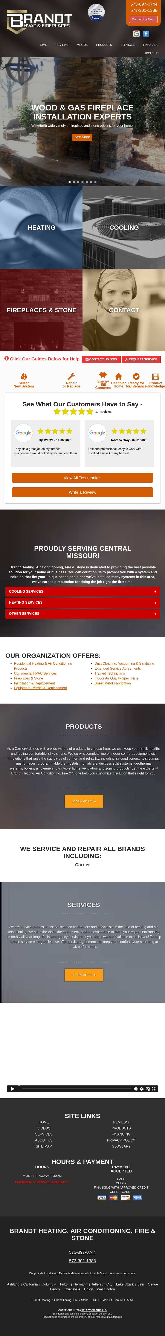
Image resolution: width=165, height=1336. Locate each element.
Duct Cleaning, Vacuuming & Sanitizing (124, 663)
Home (43, 44)
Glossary (121, 1146)
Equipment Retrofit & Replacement (40, 688)
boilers (29, 768)
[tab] (83, 591)
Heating (41, 227)
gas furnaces (26, 763)
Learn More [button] (84, 801)
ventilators (90, 768)
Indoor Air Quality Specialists (116, 678)
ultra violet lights (68, 768)
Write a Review (82, 492)
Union (88, 1289)
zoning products (117, 768)
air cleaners (45, 768)
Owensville (72, 1289)
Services (128, 44)
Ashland (13, 1284)
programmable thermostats (58, 763)
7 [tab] (96, 183)
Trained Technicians (110, 673)
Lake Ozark (125, 1284)
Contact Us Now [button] (143, 19)
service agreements (83, 942)
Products (104, 44)
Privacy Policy (121, 1140)
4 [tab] (83, 183)
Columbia (49, 1284)
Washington (106, 1289)
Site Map (44, 1146)
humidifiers (89, 763)
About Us (151, 53)
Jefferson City (101, 1284)
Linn (141, 1284)
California (30, 1284)
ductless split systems (116, 763)
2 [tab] (75, 183)
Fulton (64, 1284)
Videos (82, 44)
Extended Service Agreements (118, 668)
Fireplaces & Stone (41, 310)
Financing (151, 44)
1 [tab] (71, 183)
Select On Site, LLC (94, 1310)
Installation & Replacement (34, 683)
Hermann (80, 1284)
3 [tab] (79, 183)
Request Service (141, 359)
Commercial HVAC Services (35, 673)
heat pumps (150, 758)
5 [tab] (88, 183)
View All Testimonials (82, 478)
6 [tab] (92, 183)
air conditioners (127, 758)
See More (81, 138)
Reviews (62, 44)
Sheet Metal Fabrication (113, 683)
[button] (83, 591)
